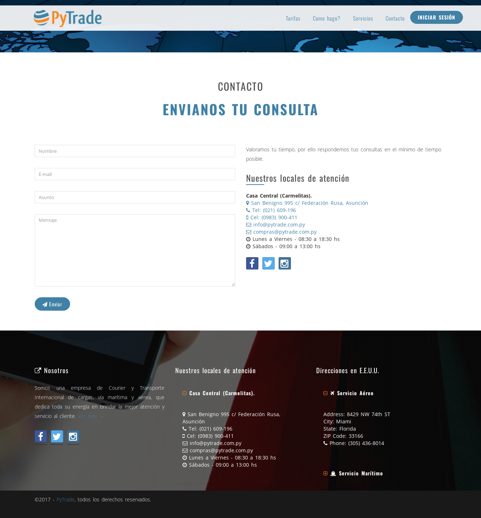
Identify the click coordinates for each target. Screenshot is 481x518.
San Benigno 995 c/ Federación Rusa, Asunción (307, 202)
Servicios (363, 18)
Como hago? (326, 18)
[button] (218, 393)
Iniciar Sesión (436, 17)
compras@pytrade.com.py (281, 231)
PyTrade (65, 499)
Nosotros (52, 370)
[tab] (240, 393)
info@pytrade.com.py (275, 224)
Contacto (395, 18)
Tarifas (293, 18)
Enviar (52, 304)
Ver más (91, 416)
